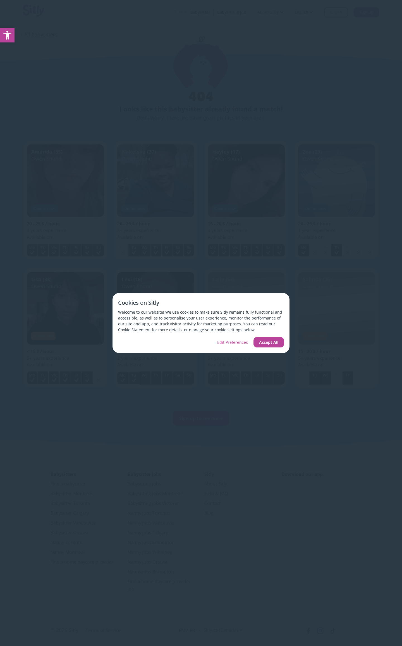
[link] (7, 35)
